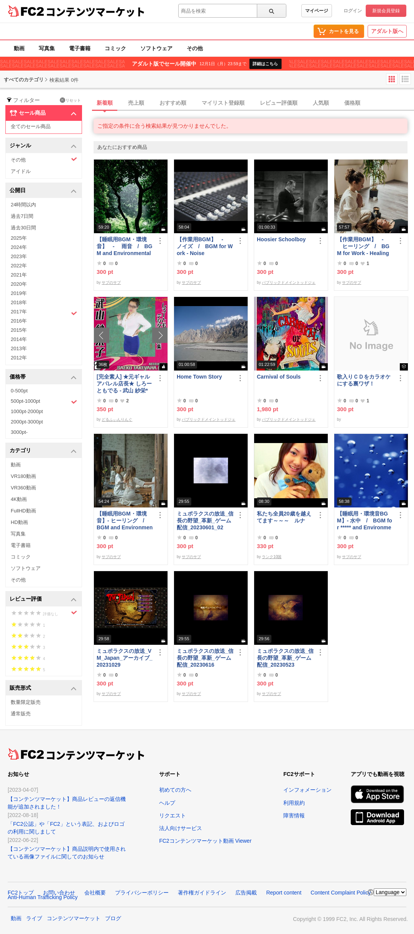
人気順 (321, 103)
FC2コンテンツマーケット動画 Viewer (205, 841)
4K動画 (19, 499)
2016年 (19, 321)
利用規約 (294, 803)
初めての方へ (175, 790)
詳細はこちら (265, 63)
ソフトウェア (156, 48)
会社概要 (95, 893)
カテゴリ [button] (43, 451)
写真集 (47, 48)
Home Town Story (199, 377)
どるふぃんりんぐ (117, 419)
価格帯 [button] (43, 377)
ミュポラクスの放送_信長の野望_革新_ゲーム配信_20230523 (285, 658)
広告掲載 (246, 893)
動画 (19, 48)
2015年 (19, 330)
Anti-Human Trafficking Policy (43, 897)
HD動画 (19, 522)
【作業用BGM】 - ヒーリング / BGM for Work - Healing (363, 246)
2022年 (19, 266)
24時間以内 (23, 205)
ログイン (352, 10)
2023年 (19, 256)
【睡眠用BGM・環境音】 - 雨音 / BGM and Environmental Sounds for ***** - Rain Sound (125, 246)
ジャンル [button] (43, 146)
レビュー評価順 (278, 103)
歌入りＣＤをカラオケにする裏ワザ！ (364, 380)
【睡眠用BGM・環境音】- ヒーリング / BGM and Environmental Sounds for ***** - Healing (125, 521)
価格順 (352, 103)
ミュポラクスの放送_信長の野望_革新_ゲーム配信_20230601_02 (205, 520)
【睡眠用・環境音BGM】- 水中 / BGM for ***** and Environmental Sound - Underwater (364, 521)
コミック (115, 48)
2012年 (19, 358)
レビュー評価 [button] (43, 599)
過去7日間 (22, 216)
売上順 (136, 103)
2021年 (19, 275)
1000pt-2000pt (27, 411)
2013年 (19, 348)
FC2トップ (21, 893)
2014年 (19, 339)
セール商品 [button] (43, 113)
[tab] (254, 103)
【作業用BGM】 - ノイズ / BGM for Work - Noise (205, 246)
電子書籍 (79, 48)
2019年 (19, 293)
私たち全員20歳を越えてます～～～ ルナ (284, 517)
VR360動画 (23, 488)
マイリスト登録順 (223, 103)
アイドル (21, 171)
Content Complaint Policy (340, 893)
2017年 (44, 312)
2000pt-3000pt (27, 422)
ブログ (113, 918)
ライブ (34, 918)
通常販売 (21, 714)
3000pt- (19, 432)
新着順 (105, 103)
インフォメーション (307, 790)
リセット (70, 100)
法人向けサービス (180, 828)
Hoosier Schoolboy (281, 239)
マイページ (316, 10)
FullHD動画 (23, 511)
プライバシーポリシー (142, 893)
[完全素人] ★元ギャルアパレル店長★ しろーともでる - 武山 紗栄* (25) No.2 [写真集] (124, 384)
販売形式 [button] (43, 688)
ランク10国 (271, 557)
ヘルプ (167, 803)
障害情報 (294, 815)
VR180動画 (23, 476)
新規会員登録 (386, 10)
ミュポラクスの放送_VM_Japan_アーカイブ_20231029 (124, 658)
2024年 (19, 247)
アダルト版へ (387, 31)
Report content (283, 893)
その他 (195, 48)
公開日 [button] (43, 190)
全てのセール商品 (31, 126)
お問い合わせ (59, 893)
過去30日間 (23, 228)
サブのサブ (111, 282)
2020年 (19, 284)
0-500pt (19, 391)
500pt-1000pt (44, 401)
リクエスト (172, 815)
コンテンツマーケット (95, 11)
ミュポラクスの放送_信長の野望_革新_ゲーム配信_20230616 (205, 658)
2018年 (19, 302)
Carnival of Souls (279, 377)
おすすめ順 (172, 103)
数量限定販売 (26, 702)
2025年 (19, 238)
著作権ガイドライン (202, 893)
